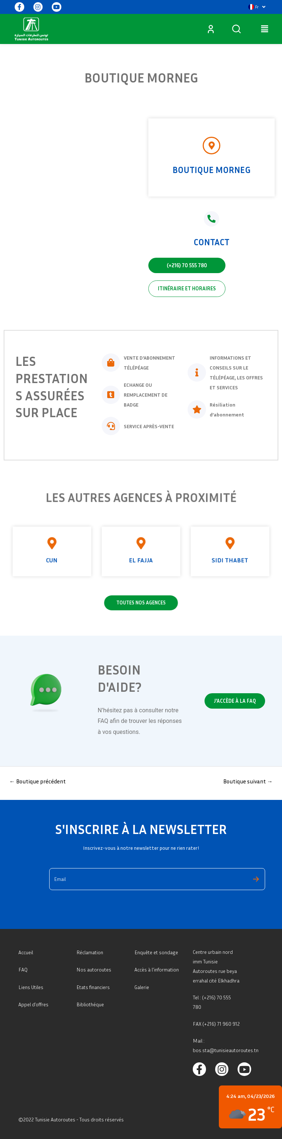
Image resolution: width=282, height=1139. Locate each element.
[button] (257, 7)
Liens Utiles (30, 987)
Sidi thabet (179, 554)
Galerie (141, 987)
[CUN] (102, 547)
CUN (102, 554)
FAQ (23, 969)
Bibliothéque (90, 1004)
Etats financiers (93, 987)
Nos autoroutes (93, 969)
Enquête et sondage (156, 952)
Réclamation (89, 952)
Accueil (25, 952)
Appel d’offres (33, 1004)
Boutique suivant (248, 781)
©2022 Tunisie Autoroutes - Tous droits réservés (71, 1119)
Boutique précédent (37, 781)
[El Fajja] (141, 547)
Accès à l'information (156, 969)
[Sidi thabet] (179, 547)
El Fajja (141, 554)
